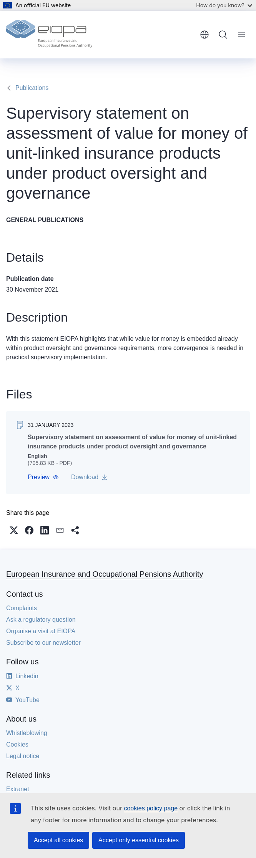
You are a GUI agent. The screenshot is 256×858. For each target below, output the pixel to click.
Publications (31, 88)
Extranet (17, 789)
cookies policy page (151, 808)
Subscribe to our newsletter (43, 642)
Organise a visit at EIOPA (40, 631)
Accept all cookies (58, 840)
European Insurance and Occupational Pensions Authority (104, 574)
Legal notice (22, 756)
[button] (43, 477)
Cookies (17, 744)
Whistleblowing (26, 733)
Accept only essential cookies (138, 840)
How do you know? (224, 5)
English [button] (204, 34)
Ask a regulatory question (41, 619)
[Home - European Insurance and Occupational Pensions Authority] (49, 34)
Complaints (21, 608)
